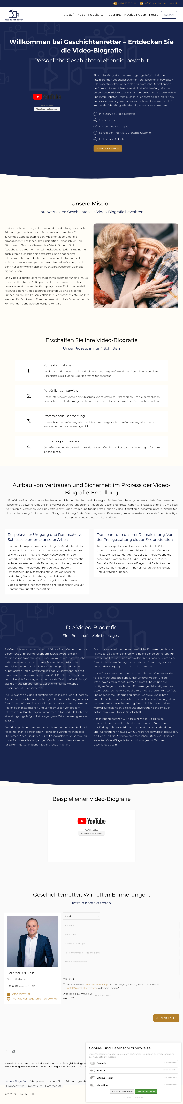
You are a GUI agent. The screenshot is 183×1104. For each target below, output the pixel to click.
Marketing (102, 1085)
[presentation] (82, 1007)
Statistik (101, 1070)
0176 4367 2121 (21, 994)
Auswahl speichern (122, 1091)
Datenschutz (139, 1097)
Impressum (127, 1097)
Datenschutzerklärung (96, 984)
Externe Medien (105, 1078)
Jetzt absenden (166, 1018)
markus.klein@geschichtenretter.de (35, 998)
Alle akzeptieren (146, 1091)
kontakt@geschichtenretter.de (82, 988)
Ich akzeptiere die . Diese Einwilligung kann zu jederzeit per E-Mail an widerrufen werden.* (112, 986)
